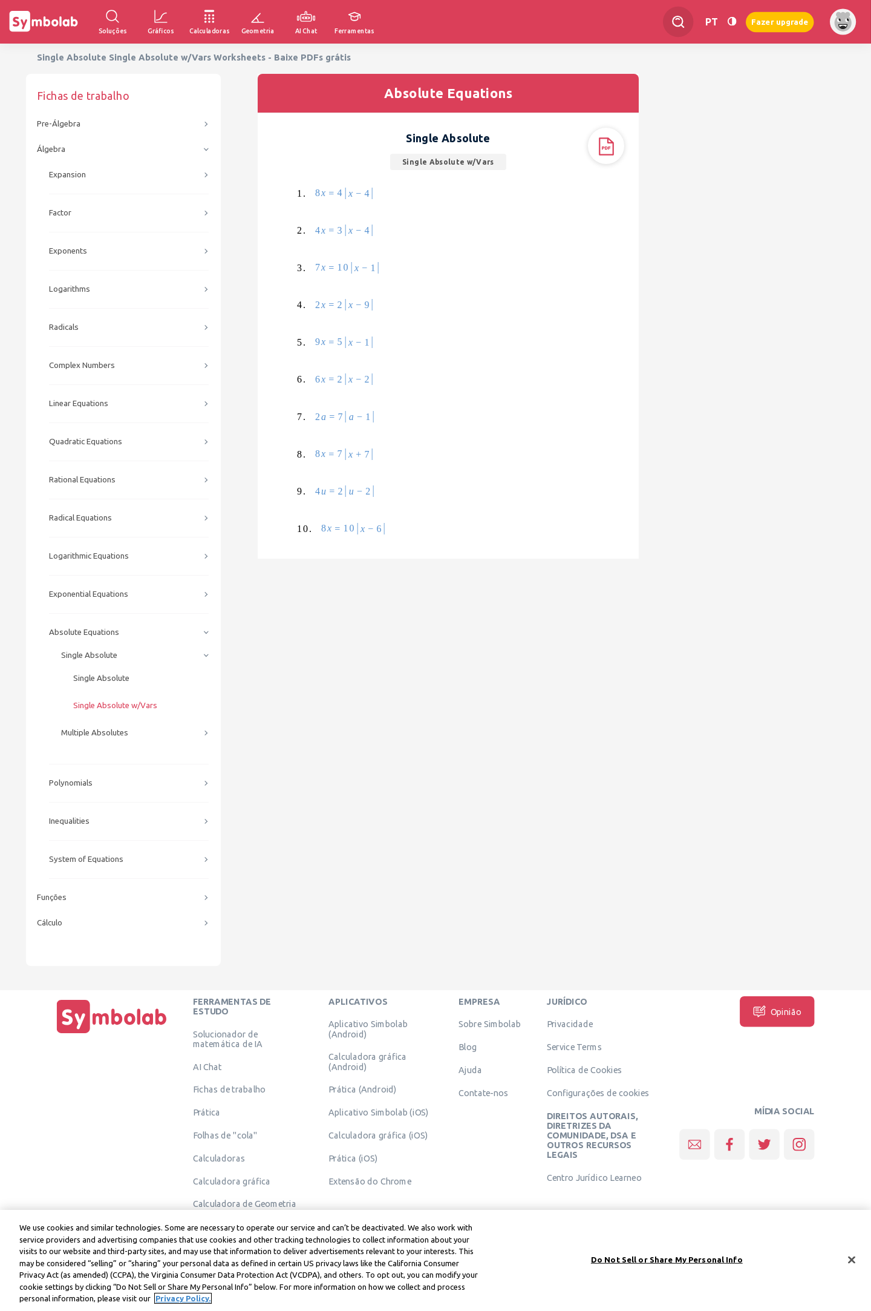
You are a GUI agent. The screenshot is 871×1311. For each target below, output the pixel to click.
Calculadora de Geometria (244, 1204)
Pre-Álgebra (58, 123)
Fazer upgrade (780, 21)
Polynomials (71, 782)
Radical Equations (80, 517)
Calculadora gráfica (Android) (367, 1061)
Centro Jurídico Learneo (594, 1178)
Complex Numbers (82, 365)
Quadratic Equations (85, 441)
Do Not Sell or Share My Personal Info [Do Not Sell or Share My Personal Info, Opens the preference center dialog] (667, 1264)
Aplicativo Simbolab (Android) (368, 1029)
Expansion (67, 174)
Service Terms (574, 1047)
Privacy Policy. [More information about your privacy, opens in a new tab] (182, 1304)
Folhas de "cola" (225, 1135)
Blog (467, 1047)
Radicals (64, 327)
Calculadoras (219, 1158)
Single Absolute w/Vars (115, 705)
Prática (207, 1112)
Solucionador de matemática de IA (228, 1038)
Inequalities (69, 821)
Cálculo (49, 922)
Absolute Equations (84, 632)
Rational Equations (82, 479)
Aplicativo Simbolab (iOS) (378, 1112)
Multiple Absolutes (94, 732)
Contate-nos (483, 1092)
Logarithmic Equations (89, 555)
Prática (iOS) (352, 1158)
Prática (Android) (362, 1089)
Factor (60, 212)
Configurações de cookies (598, 1092)
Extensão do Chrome (369, 1181)
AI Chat (207, 1066)
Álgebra (51, 149)
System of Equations (86, 859)
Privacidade (570, 1024)
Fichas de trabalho (229, 1089)
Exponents (68, 250)
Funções (52, 897)
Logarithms (69, 289)
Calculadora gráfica (232, 1181)
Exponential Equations (88, 594)
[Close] (851, 1264)
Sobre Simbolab (489, 1024)
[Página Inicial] (112, 1033)
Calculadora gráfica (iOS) (378, 1135)
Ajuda (470, 1069)
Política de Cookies (584, 1069)
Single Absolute (89, 655)
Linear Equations (78, 403)
